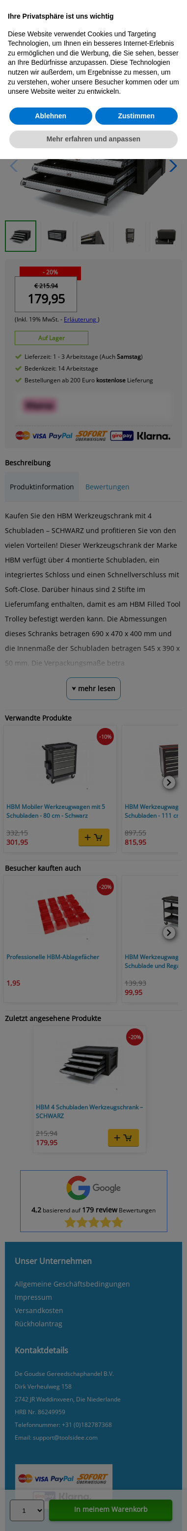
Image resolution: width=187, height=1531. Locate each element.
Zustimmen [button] (136, 116)
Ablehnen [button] (50, 116)
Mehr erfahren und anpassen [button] (93, 139)
